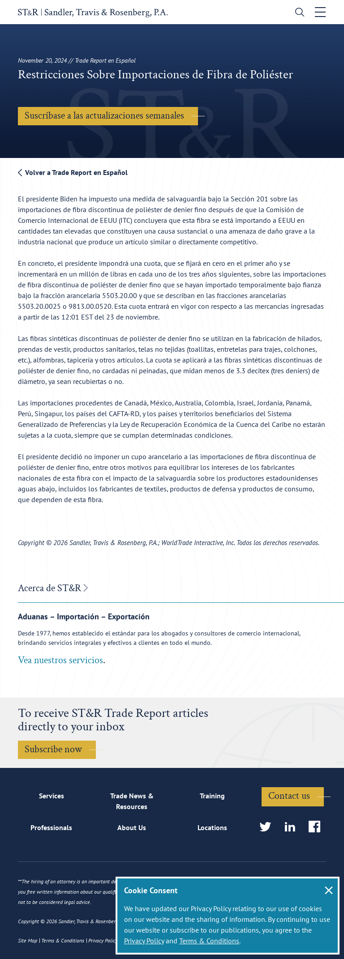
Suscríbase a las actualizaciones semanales (104, 115)
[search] (298, 13)
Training (212, 795)
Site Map (27, 940)
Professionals (51, 827)
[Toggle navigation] (320, 12)
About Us (131, 827)
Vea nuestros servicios (60, 660)
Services (51, 795)
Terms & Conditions (209, 940)
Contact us (289, 795)
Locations (212, 827)
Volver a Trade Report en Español (73, 172)
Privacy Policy (144, 940)
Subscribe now (53, 749)
